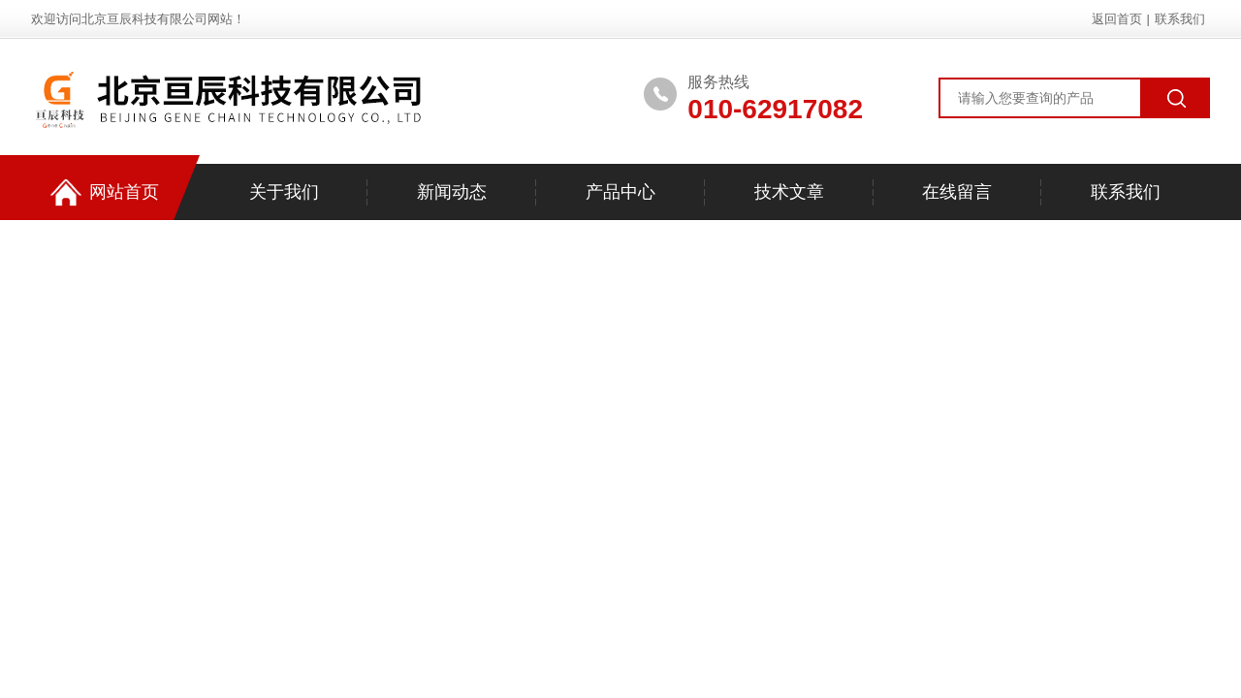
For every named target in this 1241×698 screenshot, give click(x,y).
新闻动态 (452, 192)
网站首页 (104, 192)
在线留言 (957, 192)
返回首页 (1117, 19)
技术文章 (789, 192)
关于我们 (284, 192)
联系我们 (1180, 19)
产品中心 (620, 192)
